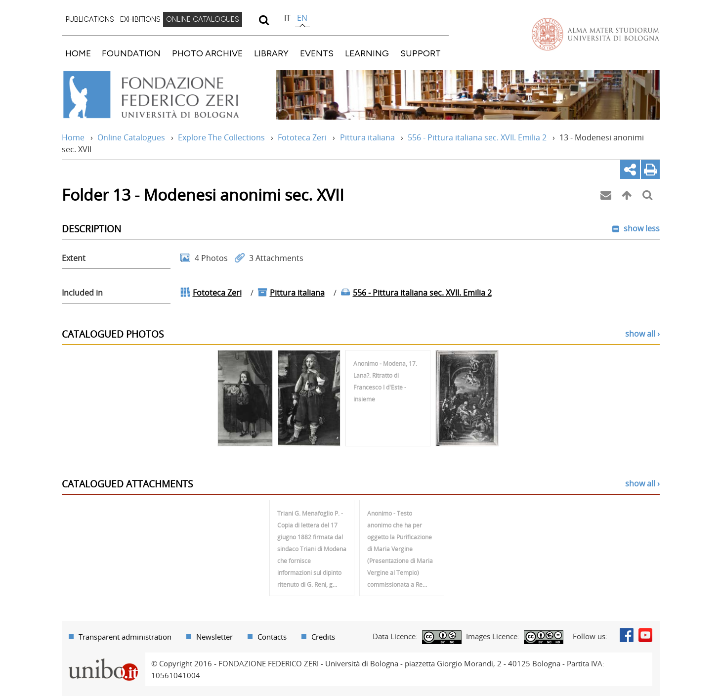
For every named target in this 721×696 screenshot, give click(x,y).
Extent (73, 258)
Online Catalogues (131, 137)
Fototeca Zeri (302, 137)
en (302, 17)
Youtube (645, 635)
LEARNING (367, 53)
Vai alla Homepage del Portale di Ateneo (595, 34)
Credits (323, 637)
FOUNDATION (131, 53)
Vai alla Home (164, 95)
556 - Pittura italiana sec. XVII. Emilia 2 (477, 137)
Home (73, 137)
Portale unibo (104, 658)
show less (641, 228)
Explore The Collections (221, 137)
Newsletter (214, 637)
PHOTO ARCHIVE (207, 53)
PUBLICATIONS (90, 19)
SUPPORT (420, 53)
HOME (78, 53)
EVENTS (317, 53)
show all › (642, 333)
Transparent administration (125, 637)
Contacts (272, 637)
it (287, 17)
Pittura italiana (367, 137)
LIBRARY (271, 53)
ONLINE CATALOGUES (202, 19)
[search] (264, 20)
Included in (82, 292)
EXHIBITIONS (140, 19)
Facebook (627, 635)
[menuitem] (90, 20)
